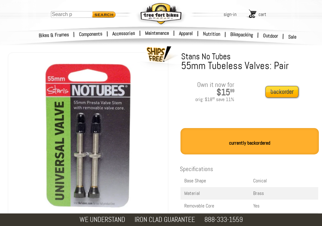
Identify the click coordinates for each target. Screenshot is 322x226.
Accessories (123, 33)
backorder (281, 92)
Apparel (186, 33)
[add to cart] (283, 92)
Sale (292, 37)
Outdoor (270, 35)
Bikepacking (241, 34)
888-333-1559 (223, 219)
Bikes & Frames (54, 35)
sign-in (230, 14)
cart (262, 14)
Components (91, 34)
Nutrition (211, 33)
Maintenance (157, 33)
